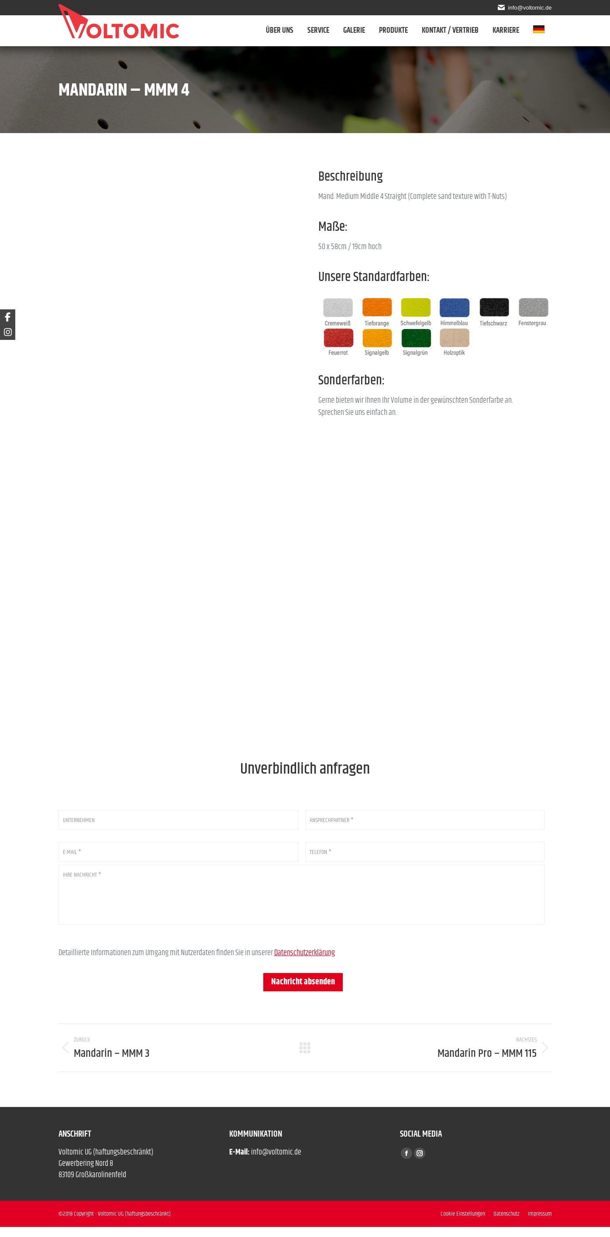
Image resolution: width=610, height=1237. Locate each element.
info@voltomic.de (529, 7)
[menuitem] (542, 30)
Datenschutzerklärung (304, 963)
